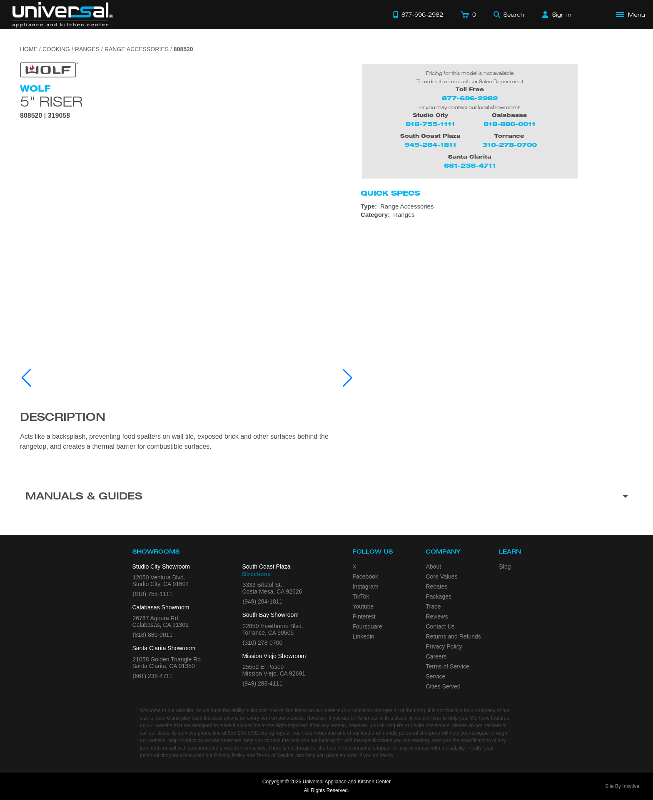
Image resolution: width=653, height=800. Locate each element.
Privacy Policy (444, 646)
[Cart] (468, 14)
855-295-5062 (243, 733)
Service (436, 676)
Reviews (437, 616)
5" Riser (51, 101)
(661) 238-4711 (153, 676)
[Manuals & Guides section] (326, 497)
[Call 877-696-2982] (418, 14)
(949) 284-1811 (263, 601)
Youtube (363, 606)
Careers (436, 656)
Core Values (442, 576)
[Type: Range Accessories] (497, 206)
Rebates (437, 586)
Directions (256, 574)
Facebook (365, 576)
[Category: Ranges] (497, 214)
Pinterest (364, 616)
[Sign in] (557, 14)
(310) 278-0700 (263, 642)
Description (62, 418)
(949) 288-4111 (263, 683)
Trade (433, 606)
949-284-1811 (430, 145)
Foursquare (368, 626)
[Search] (509, 14)
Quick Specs (390, 193)
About (433, 566)
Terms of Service (447, 666)
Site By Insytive (622, 786)
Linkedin (363, 636)
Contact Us (440, 626)
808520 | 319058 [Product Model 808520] (45, 115)
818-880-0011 (510, 124)
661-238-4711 (470, 165)
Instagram (366, 586)
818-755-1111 (430, 124)
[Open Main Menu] (631, 14)
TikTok (361, 596)
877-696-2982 (470, 98)
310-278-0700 (509, 145)
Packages (438, 596)
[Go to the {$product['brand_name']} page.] (49, 69)
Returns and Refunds (453, 636)
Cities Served (443, 686)
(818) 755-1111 (153, 594)
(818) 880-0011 (153, 634)
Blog (505, 566)
